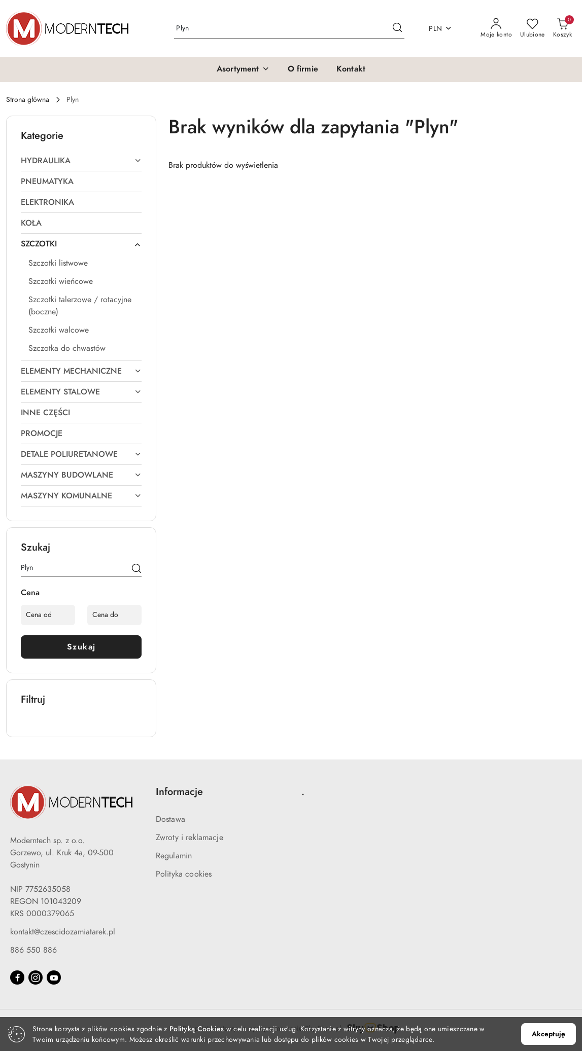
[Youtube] (54, 977)
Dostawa (170, 819)
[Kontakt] (350, 69)
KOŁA (31, 223)
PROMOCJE (41, 433)
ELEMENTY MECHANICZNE (81, 371)
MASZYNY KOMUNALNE (81, 495)
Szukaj (81, 647)
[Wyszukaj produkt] (289, 28)
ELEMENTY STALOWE (81, 391)
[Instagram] (35, 977)
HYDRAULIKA (81, 160)
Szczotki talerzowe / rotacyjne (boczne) (79, 305)
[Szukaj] (136, 569)
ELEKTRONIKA (47, 202)
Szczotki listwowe (58, 263)
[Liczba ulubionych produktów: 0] (532, 28)
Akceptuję (548, 1034)
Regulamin (174, 855)
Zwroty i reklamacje (189, 837)
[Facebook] (17, 977)
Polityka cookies (184, 874)
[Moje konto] (496, 28)
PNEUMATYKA (47, 181)
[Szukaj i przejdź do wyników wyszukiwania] (397, 28)
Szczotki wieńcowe (60, 281)
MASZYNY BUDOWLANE (81, 475)
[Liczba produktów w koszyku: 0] (562, 28)
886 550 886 (33, 950)
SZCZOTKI (81, 243)
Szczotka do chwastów (67, 348)
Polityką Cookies (196, 1029)
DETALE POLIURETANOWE (81, 454)
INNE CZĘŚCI (45, 412)
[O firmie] (303, 69)
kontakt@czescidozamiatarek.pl (62, 931)
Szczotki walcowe (58, 330)
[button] (243, 69)
